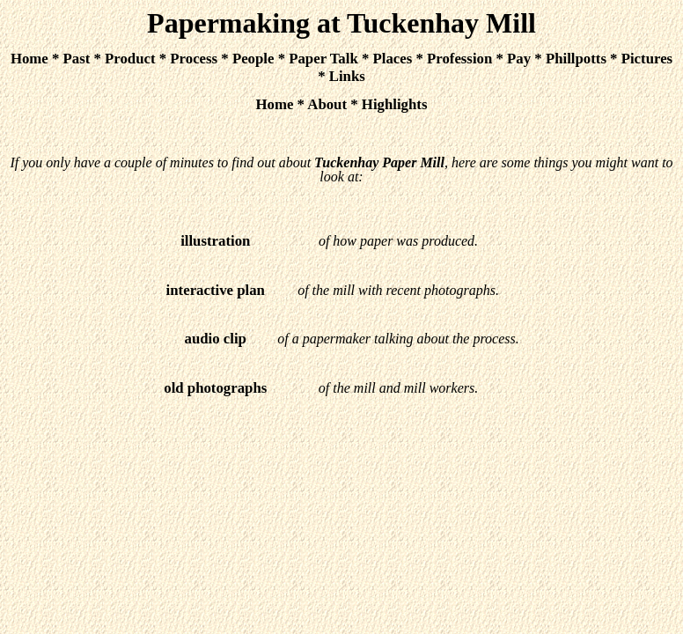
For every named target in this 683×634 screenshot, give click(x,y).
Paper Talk (323, 58)
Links (347, 76)
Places (393, 58)
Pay (519, 58)
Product (130, 58)
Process (193, 58)
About (327, 104)
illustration (215, 240)
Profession (459, 58)
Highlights (395, 104)
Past (77, 58)
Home (29, 58)
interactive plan (215, 290)
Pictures (646, 58)
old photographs (215, 388)
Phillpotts (576, 58)
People (253, 58)
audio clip (215, 338)
